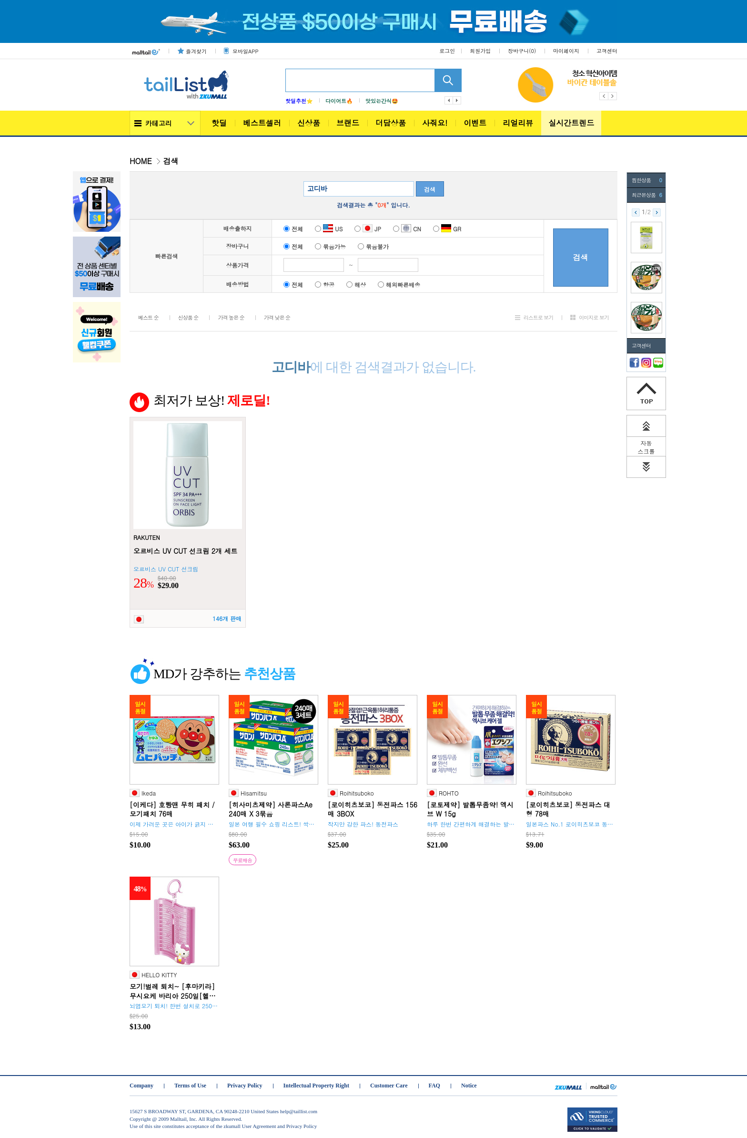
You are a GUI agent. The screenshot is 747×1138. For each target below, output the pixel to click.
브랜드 (347, 122)
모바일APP (245, 51)
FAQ (434, 1085)
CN (407, 229)
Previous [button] (603, 96)
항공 (324, 284)
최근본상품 (647, 195)
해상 (356, 284)
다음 (457, 100)
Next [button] (612, 96)
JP (367, 229)
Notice (469, 1085)
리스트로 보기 (539, 317)
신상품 (308, 122)
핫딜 (219, 122)
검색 (429, 189)
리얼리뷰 (518, 122)
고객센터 (606, 50)
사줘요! (434, 122)
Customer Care (389, 1085)
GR (447, 229)
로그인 (447, 50)
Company (141, 1085)
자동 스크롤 (646, 447)
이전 (448, 100)
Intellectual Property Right (316, 1085)
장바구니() (522, 50)
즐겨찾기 (196, 51)
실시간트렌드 (571, 122)
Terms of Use (190, 1085)
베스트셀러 (262, 122)
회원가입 (480, 50)
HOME (141, 160)
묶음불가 (373, 246)
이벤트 (475, 122)
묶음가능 (330, 246)
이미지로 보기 (594, 317)
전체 (293, 229)
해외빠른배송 (399, 284)
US (329, 229)
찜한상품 (647, 180)
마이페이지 (566, 50)
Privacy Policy (244, 1085)
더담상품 (390, 122)
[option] (604, 85)
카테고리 (158, 123)
